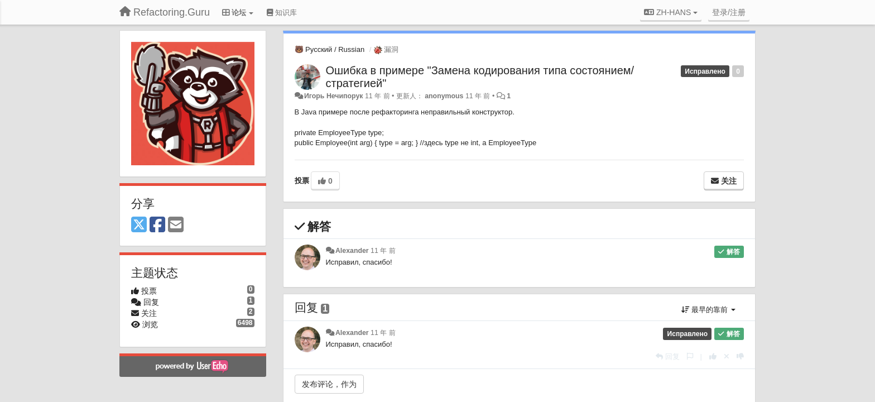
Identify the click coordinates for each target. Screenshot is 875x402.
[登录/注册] (729, 12)
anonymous (444, 96)
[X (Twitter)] (139, 225)
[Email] (176, 225)
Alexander (352, 251)
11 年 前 (383, 251)
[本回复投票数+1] (713, 356)
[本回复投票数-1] (740, 356)
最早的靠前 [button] (708, 309)
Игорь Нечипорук (333, 96)
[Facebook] (157, 225)
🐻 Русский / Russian (330, 49)
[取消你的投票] (726, 356)
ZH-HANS (671, 12)
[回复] (668, 356)
